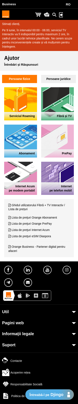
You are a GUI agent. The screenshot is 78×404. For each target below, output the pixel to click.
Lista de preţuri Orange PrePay (32, 223)
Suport (8, 345)
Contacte (12, 360)
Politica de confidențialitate (24, 396)
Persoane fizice (19, 79)
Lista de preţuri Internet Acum (31, 230)
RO (68, 4)
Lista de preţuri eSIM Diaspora (31, 236)
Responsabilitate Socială (22, 384)
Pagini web (13, 323)
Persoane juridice (58, 79)
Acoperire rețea (16, 372)
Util (5, 311)
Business (9, 4)
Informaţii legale (18, 333)
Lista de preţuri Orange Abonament (34, 217)
